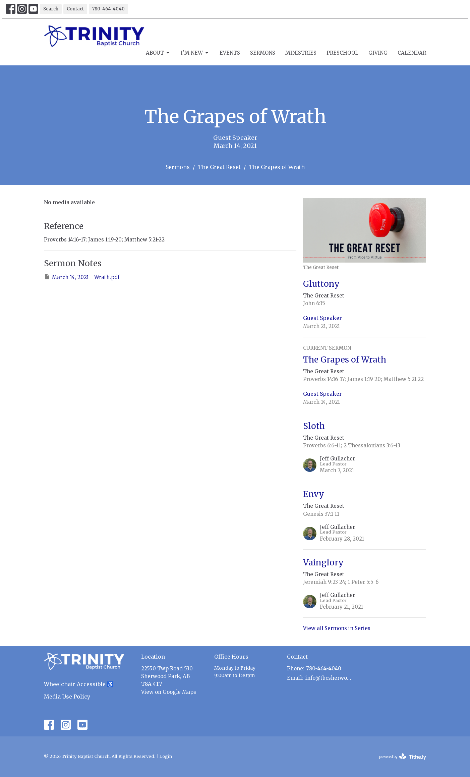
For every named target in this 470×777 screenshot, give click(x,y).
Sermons (262, 53)
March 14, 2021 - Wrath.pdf (82, 276)
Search (50, 9)
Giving (378, 53)
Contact (75, 9)
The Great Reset (219, 167)
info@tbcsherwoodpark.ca (329, 678)
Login (165, 756)
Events (230, 53)
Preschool (342, 53)
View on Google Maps (168, 692)
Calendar (412, 53)
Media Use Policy (67, 696)
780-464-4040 (108, 9)
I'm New (195, 53)
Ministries (300, 53)
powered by (402, 756)
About (158, 53)
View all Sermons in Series (336, 628)
